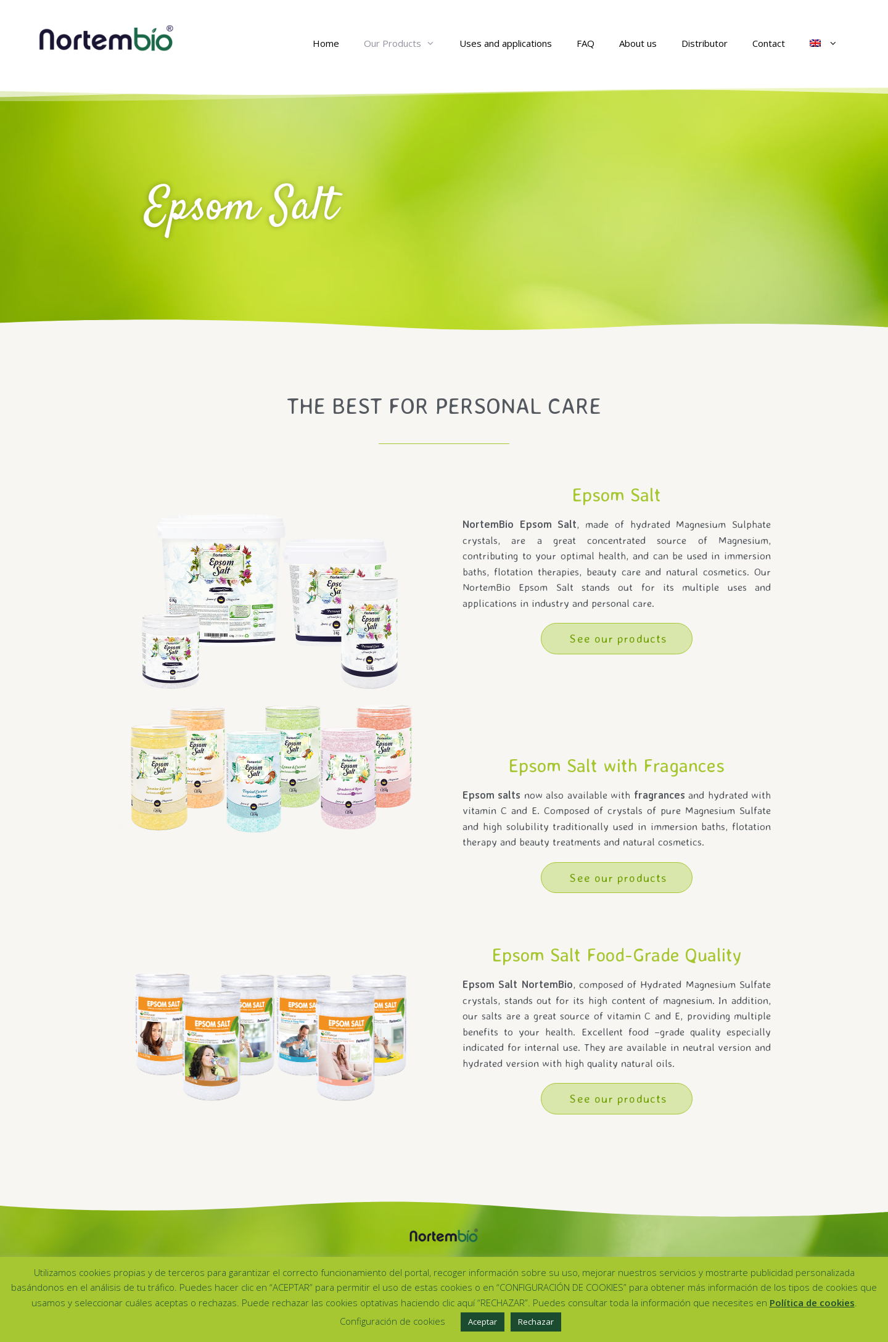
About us (638, 43)
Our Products (405, 43)
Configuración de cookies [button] (392, 1321)
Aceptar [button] (482, 1321)
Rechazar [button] (536, 1321)
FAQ (585, 43)
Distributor (704, 43)
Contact (768, 43)
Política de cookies (812, 1302)
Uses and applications (505, 43)
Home (326, 43)
